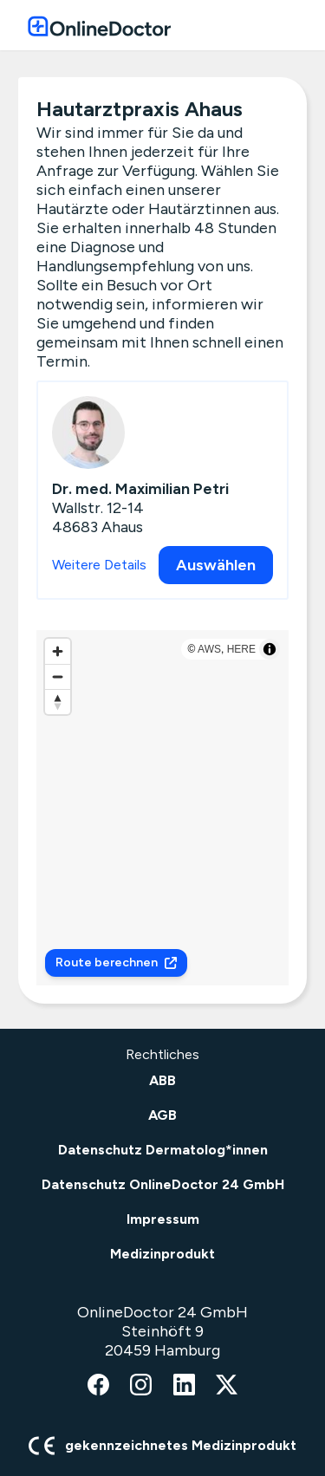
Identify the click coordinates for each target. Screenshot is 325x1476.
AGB (162, 1115)
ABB (162, 1080)
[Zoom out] (57, 676)
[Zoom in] (57, 651)
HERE (241, 649)
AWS (209, 649)
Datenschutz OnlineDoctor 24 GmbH (163, 1184)
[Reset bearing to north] (57, 701)
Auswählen (216, 565)
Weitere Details (99, 564)
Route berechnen (116, 962)
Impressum (163, 1219)
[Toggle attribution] (269, 649)
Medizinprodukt (162, 1253)
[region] (162, 807)
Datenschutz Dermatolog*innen (163, 1149)
